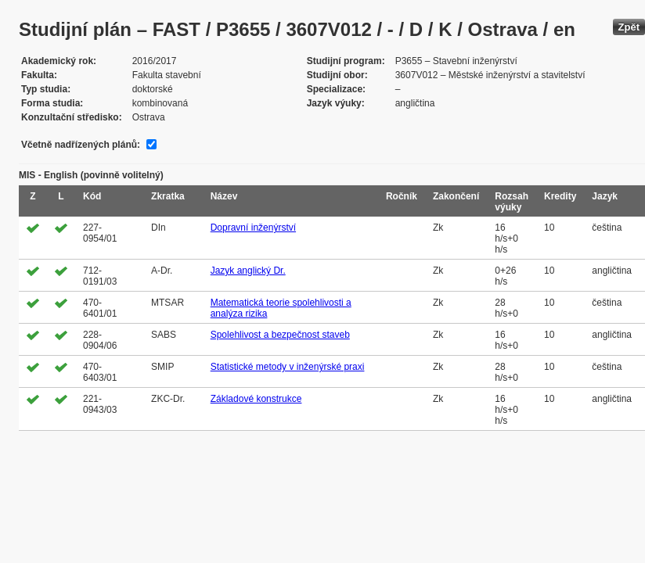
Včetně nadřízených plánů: (80, 144)
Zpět (629, 27)
